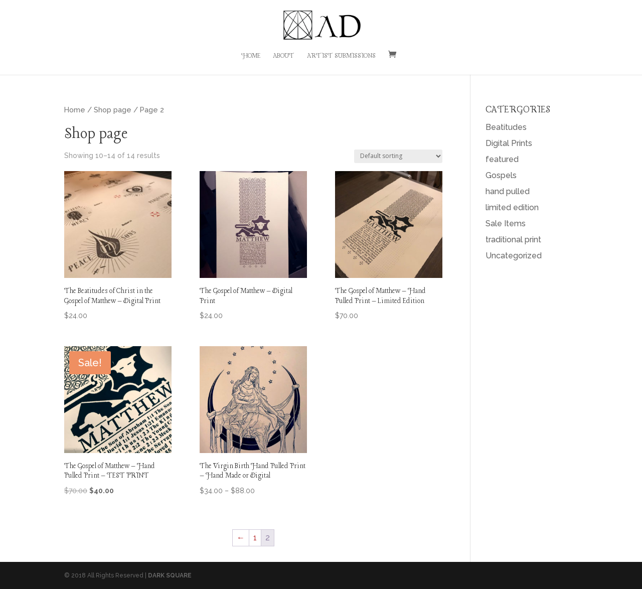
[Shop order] (398, 156)
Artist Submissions (341, 56)
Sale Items (506, 223)
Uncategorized (514, 255)
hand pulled (508, 191)
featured (502, 159)
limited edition (512, 207)
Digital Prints (509, 143)
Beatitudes (506, 127)
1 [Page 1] (255, 537)
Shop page (112, 109)
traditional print (513, 239)
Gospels (501, 175)
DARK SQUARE (170, 575)
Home (250, 56)
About (283, 56)
